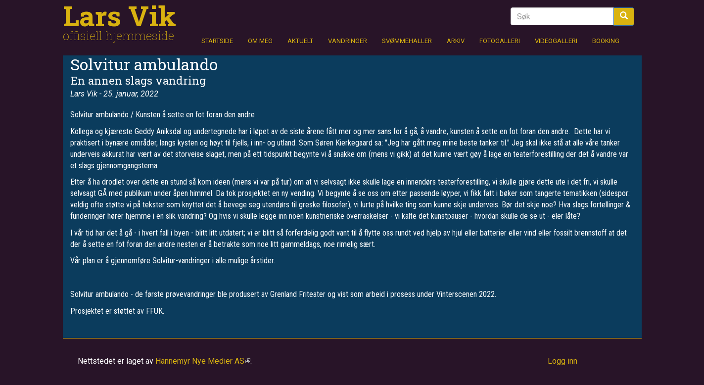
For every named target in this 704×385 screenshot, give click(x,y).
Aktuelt (300, 41)
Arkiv (456, 41)
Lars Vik (119, 15)
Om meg (260, 41)
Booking (605, 41)
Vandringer (347, 41)
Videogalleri (556, 41)
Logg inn (562, 361)
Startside (217, 41)
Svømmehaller (407, 41)
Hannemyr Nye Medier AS (202, 361)
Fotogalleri (499, 41)
